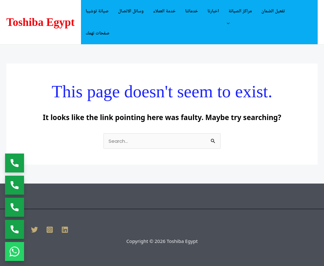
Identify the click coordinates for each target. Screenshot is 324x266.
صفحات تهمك (97, 33)
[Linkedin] (64, 229)
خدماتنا (191, 11)
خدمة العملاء (164, 11)
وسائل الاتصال (131, 11)
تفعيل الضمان (273, 11)
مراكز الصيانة (240, 11)
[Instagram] (49, 229)
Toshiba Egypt (40, 22)
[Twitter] (34, 229)
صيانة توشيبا (97, 11)
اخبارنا (213, 11)
